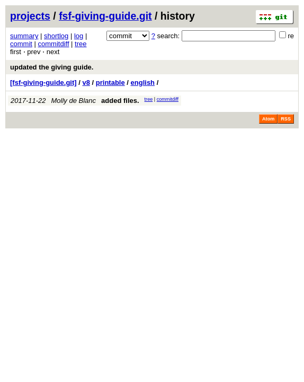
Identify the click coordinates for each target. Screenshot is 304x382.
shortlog (56, 36)
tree (80, 44)
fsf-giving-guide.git (105, 16)
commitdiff (53, 44)
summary (24, 36)
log (78, 36)
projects (30, 16)
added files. (120, 101)
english (143, 82)
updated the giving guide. (51, 67)
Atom (268, 118)
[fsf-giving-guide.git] (43, 82)
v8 (86, 82)
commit (21, 44)
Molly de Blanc (73, 101)
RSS (286, 118)
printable (110, 82)
